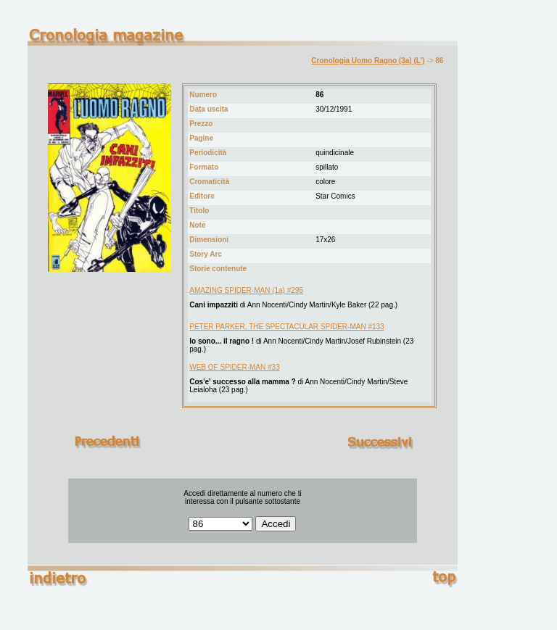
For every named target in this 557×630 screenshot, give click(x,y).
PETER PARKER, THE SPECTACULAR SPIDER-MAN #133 (286, 327)
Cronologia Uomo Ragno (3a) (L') (367, 61)
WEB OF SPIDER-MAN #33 (234, 367)
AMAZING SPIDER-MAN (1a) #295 (246, 290)
